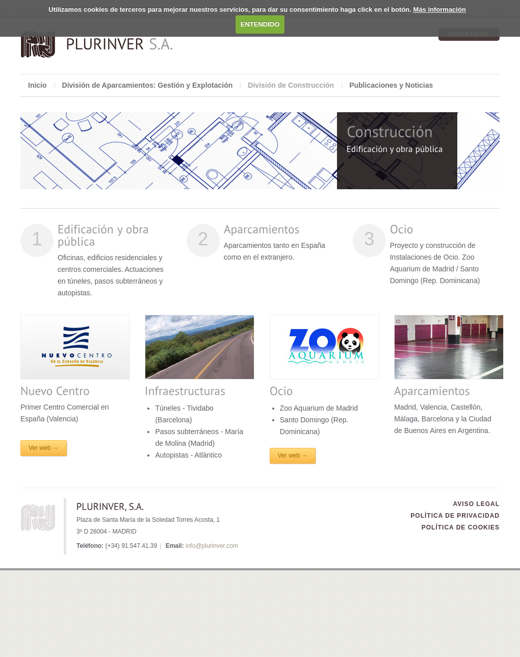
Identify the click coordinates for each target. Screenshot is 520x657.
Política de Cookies (461, 527)
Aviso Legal (476, 504)
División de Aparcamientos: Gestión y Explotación (147, 85)
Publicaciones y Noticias (391, 85)
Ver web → (44, 447)
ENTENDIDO (260, 24)
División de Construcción (291, 85)
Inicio (37, 85)
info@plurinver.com (212, 545)
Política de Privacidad (455, 515)
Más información (439, 9)
